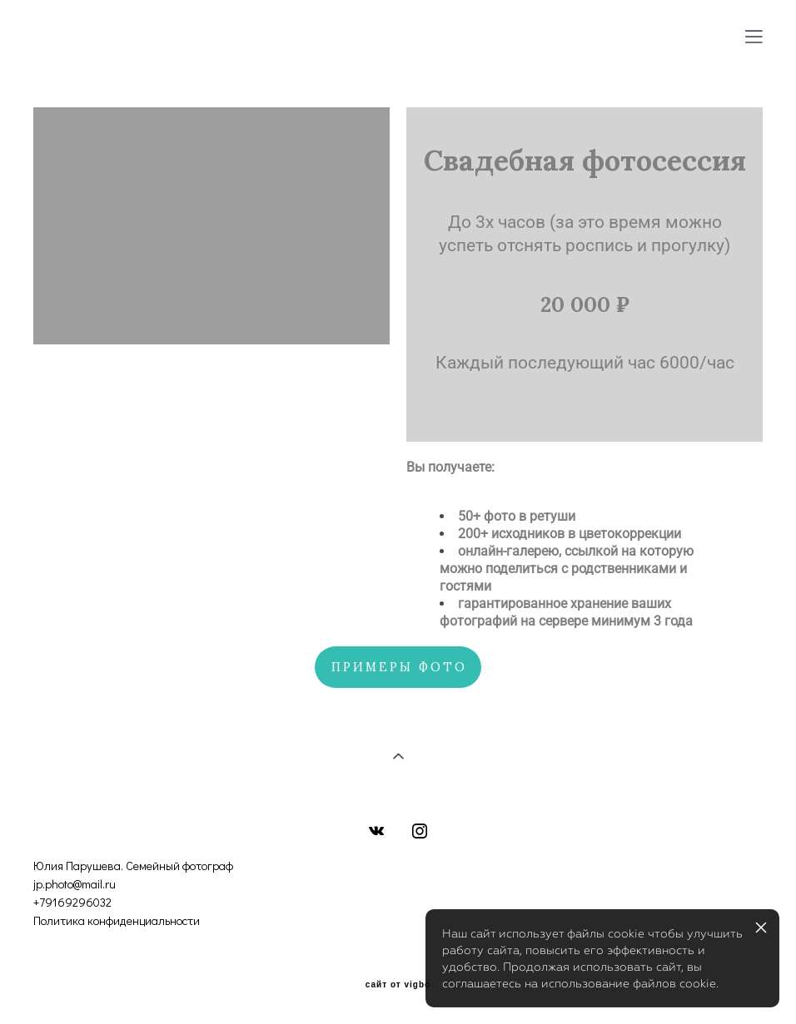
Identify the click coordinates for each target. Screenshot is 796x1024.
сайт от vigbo (398, 985)
